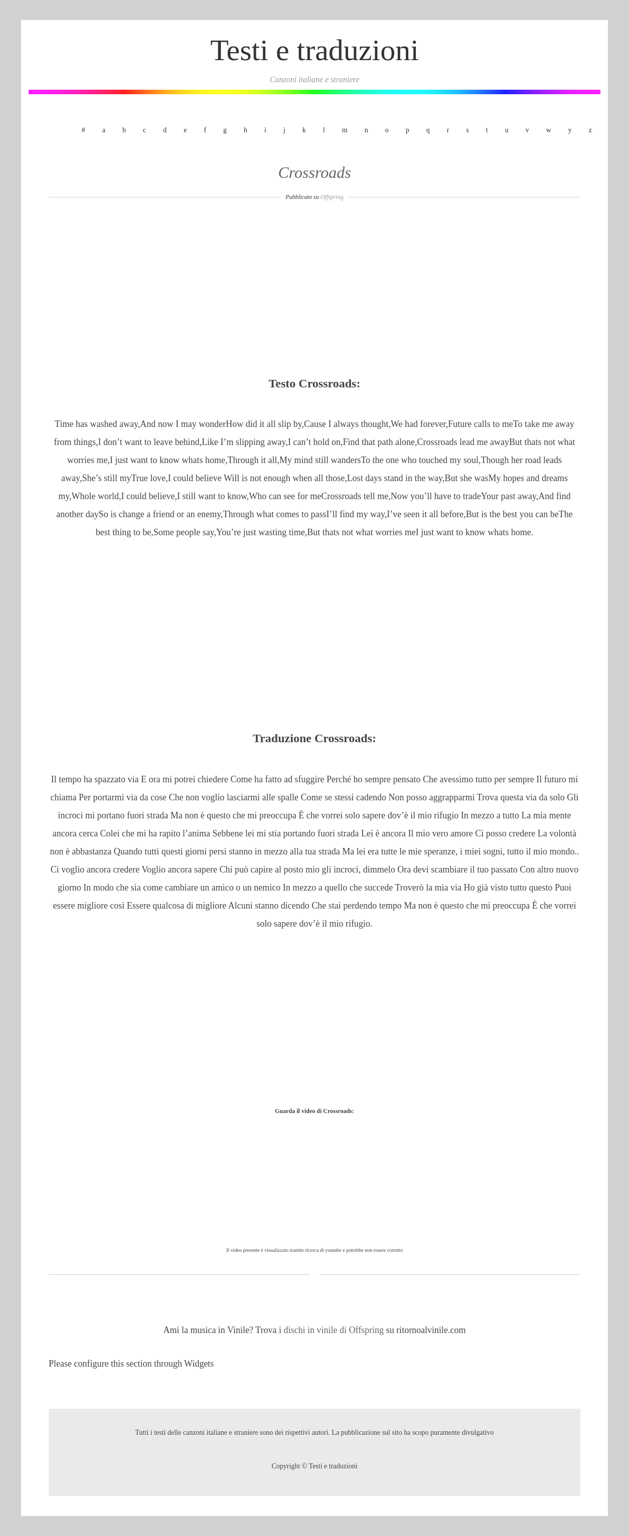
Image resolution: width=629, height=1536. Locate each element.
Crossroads (314, 172)
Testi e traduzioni (314, 50)
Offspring (332, 196)
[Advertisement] (314, 292)
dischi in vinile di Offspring (334, 1330)
